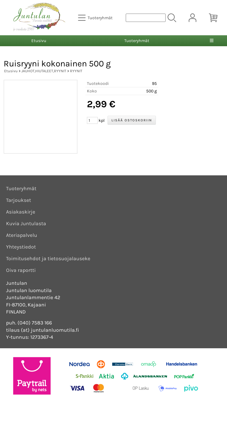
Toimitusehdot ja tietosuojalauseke (48, 258)
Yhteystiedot (21, 247)
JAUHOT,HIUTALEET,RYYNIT (43, 71)
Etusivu (38, 40)
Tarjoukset (18, 200)
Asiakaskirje (20, 212)
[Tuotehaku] (146, 18)
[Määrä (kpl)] (92, 120)
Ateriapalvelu (21, 235)
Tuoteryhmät (136, 40)
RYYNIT (76, 71)
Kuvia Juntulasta (26, 223)
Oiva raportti (21, 270)
